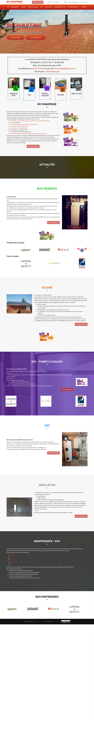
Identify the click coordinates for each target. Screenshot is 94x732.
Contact (83, 7)
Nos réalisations (73, 7)
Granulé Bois (15, 7)
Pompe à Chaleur (33, 7)
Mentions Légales (39, 621)
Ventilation (48, 7)
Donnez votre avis (37, 2)
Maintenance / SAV (59, 7)
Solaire (23, 7)
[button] (3, 31)
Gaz (41, 7)
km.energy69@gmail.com (65, 68)
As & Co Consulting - (61, 621)
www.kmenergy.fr (52, 71)
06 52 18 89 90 (56, 2)
